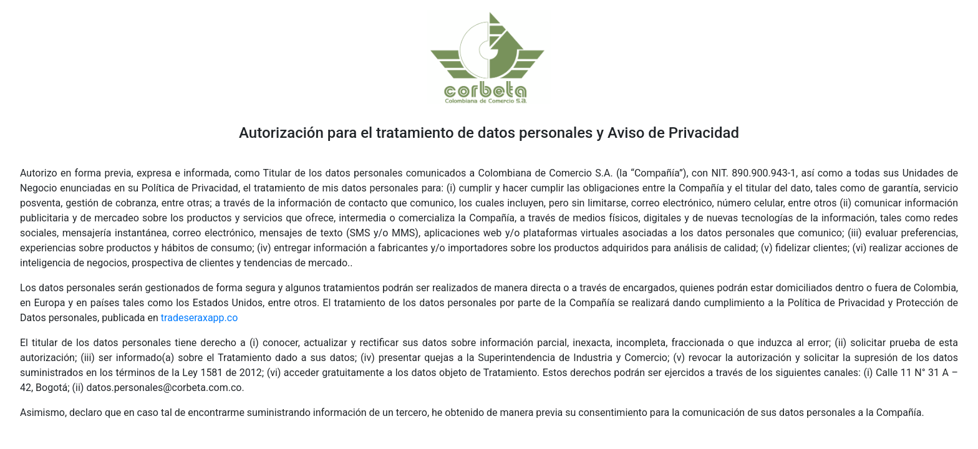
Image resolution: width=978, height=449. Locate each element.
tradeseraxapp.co (199, 318)
